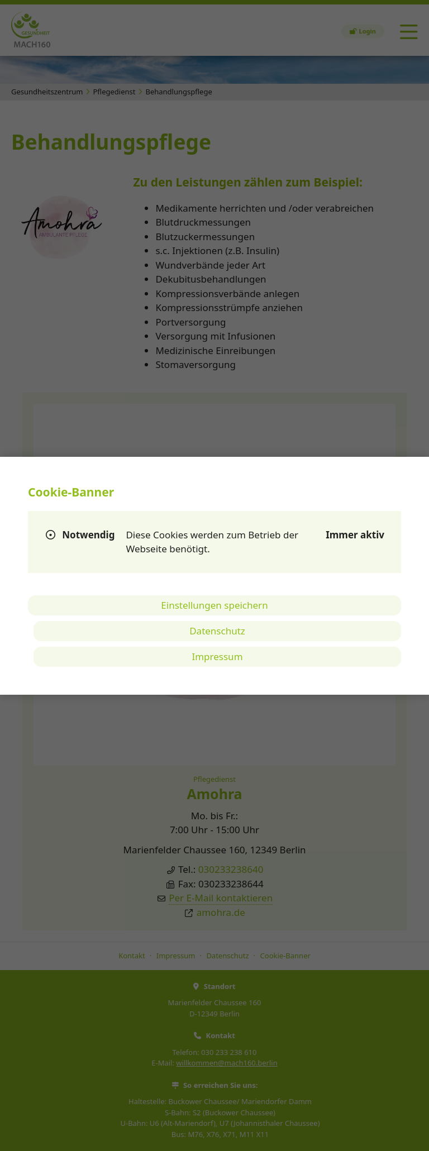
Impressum (217, 656)
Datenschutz (217, 630)
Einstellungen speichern (214, 605)
